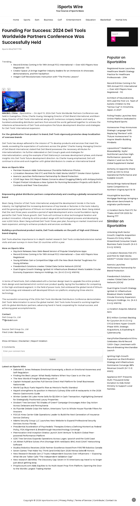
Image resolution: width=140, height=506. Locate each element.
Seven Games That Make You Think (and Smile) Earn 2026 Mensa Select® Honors (53, 450)
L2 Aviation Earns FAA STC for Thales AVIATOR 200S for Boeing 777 (122, 213)
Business (48, 20)
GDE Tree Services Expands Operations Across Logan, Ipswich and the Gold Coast (54, 438)
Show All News (9, 341)
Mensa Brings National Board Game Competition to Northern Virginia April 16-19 (121, 186)
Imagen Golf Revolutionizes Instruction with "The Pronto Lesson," (46, 77)
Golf (60, 20)
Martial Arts (121, 20)
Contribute (98, 500)
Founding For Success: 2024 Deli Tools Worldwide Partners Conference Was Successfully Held (44, 36)
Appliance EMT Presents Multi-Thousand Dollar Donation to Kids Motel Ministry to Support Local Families (119, 383)
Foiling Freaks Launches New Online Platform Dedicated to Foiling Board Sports (121, 118)
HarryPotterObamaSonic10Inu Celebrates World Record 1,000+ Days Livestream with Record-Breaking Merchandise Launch (122, 344)
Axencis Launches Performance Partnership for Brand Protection (45, 176)
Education (91, 20)
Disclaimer (24, 341)
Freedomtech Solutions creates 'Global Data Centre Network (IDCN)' (47, 266)
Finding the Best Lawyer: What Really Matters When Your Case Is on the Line (51, 375)
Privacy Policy (66, 500)
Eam (37, 20)
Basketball (105, 20)
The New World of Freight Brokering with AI (35, 378)
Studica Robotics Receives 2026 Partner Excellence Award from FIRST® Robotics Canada (57, 447)
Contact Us (111, 500)
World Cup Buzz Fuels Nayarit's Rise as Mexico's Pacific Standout (45, 387)
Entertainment (73, 20)
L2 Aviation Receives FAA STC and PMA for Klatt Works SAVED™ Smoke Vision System (56, 173)
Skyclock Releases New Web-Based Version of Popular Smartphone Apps (50, 251)
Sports (27, 20)
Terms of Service (83, 500)
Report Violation (39, 341)
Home (16, 20)
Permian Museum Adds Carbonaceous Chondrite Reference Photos (46, 170)
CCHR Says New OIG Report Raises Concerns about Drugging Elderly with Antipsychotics (58, 179)
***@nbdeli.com (10, 320)
